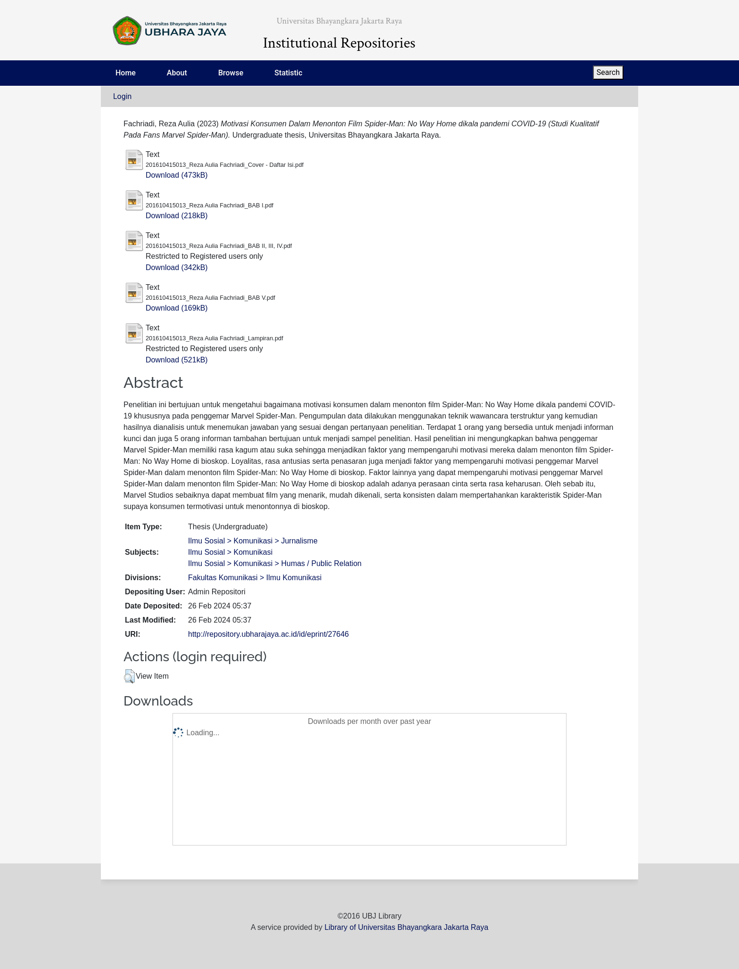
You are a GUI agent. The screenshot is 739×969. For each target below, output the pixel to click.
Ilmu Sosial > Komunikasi (230, 552)
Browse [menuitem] (230, 72)
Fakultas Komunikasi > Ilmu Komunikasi (254, 578)
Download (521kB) (177, 360)
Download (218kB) (177, 216)
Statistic (288, 72)
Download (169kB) (177, 308)
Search (608, 72)
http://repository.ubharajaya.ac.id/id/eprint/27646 (268, 634)
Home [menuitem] (125, 72)
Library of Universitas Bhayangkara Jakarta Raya (406, 927)
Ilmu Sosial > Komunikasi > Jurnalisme (253, 541)
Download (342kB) (177, 267)
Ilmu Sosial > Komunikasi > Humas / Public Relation (274, 563)
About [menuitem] (177, 72)
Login (122, 96)
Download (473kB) (177, 175)
